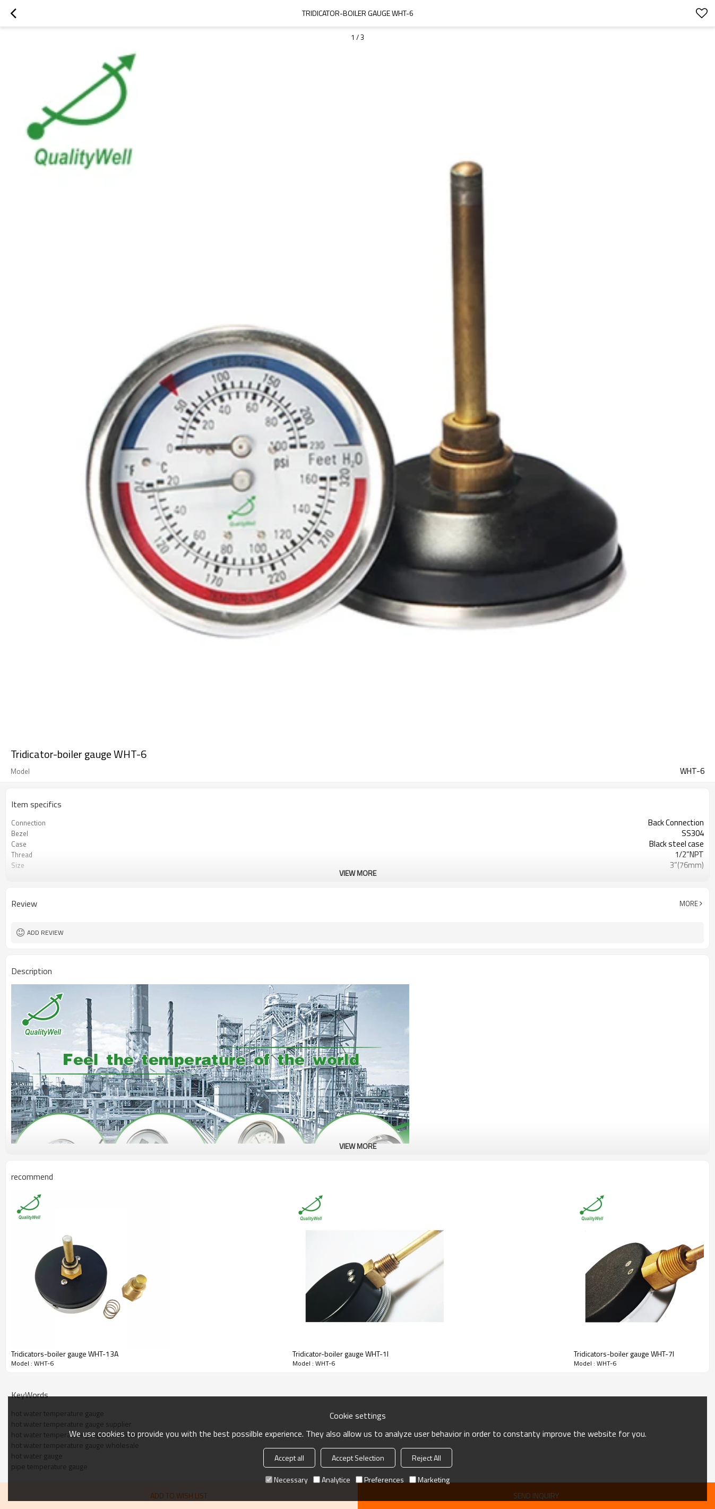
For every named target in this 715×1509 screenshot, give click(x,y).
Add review (45, 932)
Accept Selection (358, 1457)
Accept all (289, 1457)
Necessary (286, 1479)
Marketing (429, 1479)
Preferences (380, 1479)
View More (357, 873)
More (688, 903)
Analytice (331, 1479)
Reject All (426, 1457)
